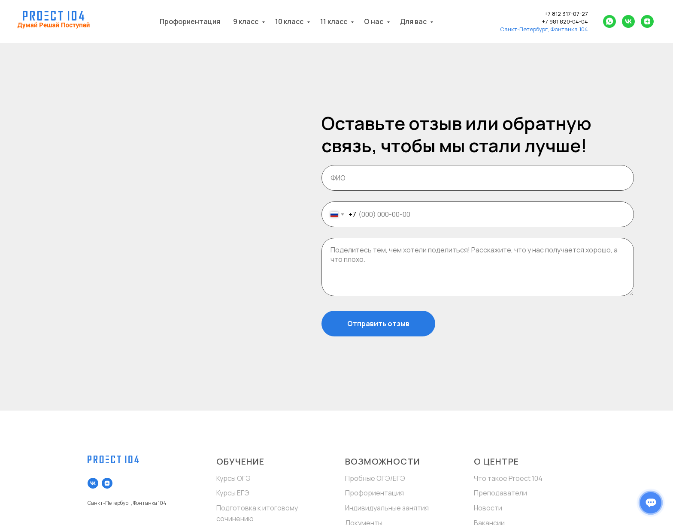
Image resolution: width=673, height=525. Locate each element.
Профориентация (190, 21)
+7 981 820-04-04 (565, 21)
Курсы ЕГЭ (232, 493)
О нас (374, 21)
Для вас (414, 21)
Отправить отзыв (378, 323)
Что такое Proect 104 (508, 478)
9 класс (246, 21)
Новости (488, 508)
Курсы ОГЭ (233, 478)
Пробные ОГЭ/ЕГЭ (375, 478)
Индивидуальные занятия (387, 508)
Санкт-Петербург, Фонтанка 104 (544, 29)
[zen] (647, 21)
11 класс (334, 21)
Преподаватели (500, 493)
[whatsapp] (609, 21)
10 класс (290, 21)
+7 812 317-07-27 (566, 14)
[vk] (628, 21)
